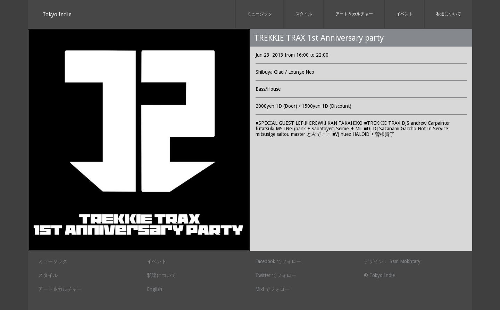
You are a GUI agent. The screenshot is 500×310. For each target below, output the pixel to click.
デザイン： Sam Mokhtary (392, 261)
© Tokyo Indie (379, 275)
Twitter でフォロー (275, 275)
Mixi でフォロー (272, 289)
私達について (448, 13)
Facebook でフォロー (278, 261)
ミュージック (259, 13)
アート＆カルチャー (354, 13)
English (154, 289)
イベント (404, 13)
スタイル (303, 13)
